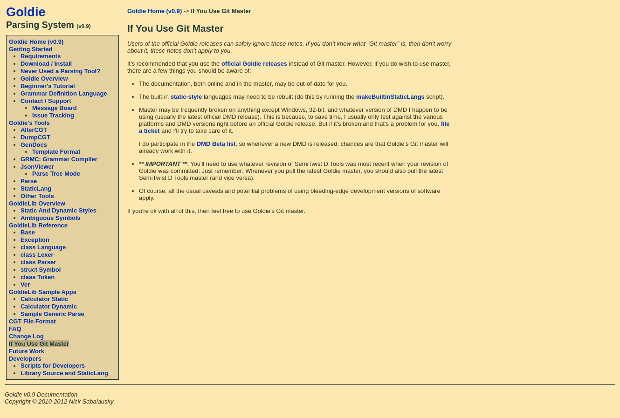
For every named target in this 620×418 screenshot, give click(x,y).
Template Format (56, 151)
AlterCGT (34, 129)
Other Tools (37, 195)
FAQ (15, 328)
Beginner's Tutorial (48, 85)
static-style (186, 96)
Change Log (26, 336)
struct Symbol (41, 269)
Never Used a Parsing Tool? (60, 71)
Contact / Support (46, 100)
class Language (43, 247)
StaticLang (36, 188)
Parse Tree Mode (56, 173)
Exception (35, 239)
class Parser (38, 262)
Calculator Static (44, 298)
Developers (25, 358)
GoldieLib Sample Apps (42, 291)
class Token (38, 277)
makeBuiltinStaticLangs (390, 96)
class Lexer (37, 254)
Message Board (54, 107)
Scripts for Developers (53, 365)
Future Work (26, 351)
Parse (29, 181)
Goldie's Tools (29, 122)
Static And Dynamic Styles (58, 210)
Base (28, 232)
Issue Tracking (53, 115)
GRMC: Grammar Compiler (59, 159)
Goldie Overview (44, 78)
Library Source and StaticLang (64, 373)
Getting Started (31, 49)
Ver (25, 284)
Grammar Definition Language (64, 93)
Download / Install (46, 63)
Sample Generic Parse (52, 313)
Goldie (26, 12)
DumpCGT (35, 137)
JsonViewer (37, 166)
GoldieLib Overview (37, 203)
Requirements (41, 56)
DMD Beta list (216, 143)
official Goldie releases (254, 63)
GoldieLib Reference (38, 225)
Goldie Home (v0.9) (36, 41)
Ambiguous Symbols (51, 217)
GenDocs (34, 144)
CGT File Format (32, 321)
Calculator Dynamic (49, 306)
